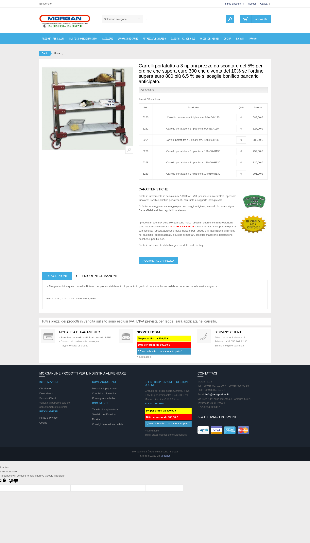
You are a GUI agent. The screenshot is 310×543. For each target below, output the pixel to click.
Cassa (263, 3)
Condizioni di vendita (104, 393)
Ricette (96, 419)
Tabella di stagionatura (105, 409)
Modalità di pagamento (79, 332)
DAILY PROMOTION (126, 336)
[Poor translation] (13, 481)
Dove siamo (46, 393)
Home (57, 53)
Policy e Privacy (48, 417)
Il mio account (233, 3)
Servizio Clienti (47, 398)
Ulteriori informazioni (96, 276)
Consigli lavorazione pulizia (107, 424)
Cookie (43, 422)
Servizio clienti (228, 332)
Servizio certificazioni (104, 414)
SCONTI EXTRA (148, 332)
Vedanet (165, 455)
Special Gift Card (48, 336)
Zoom (129, 150)
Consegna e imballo (103, 398)
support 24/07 (204, 336)
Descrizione (57, 276)
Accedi (252, 3)
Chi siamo (45, 388)
